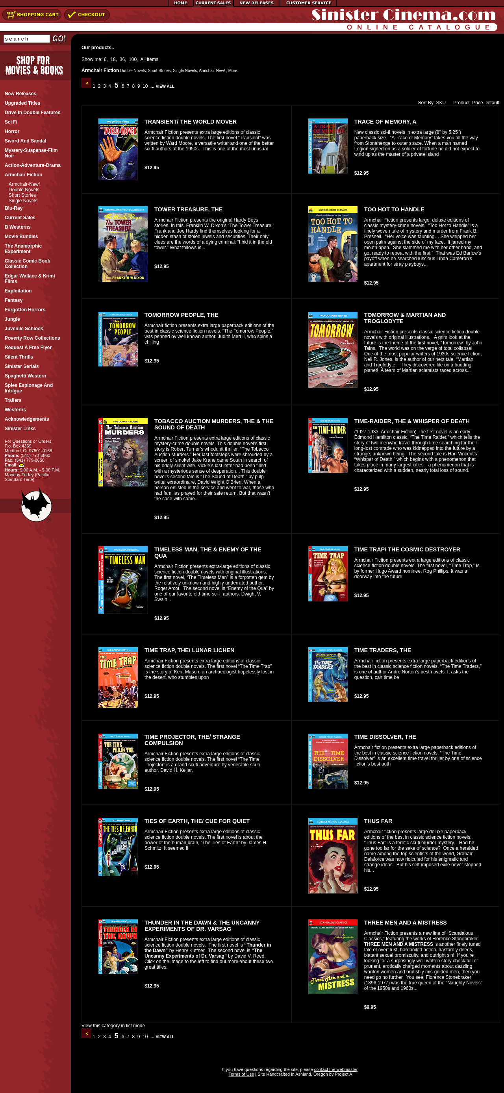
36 (122, 59)
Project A (343, 1074)
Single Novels (23, 200)
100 (133, 59)
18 (112, 59)
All (143, 59)
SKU (441, 102)
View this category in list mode (113, 1025)
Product (459, 102)
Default (491, 102)
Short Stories (22, 195)
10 (145, 86)
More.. (233, 70)
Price (477, 102)
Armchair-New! (24, 184)
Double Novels (24, 189)
